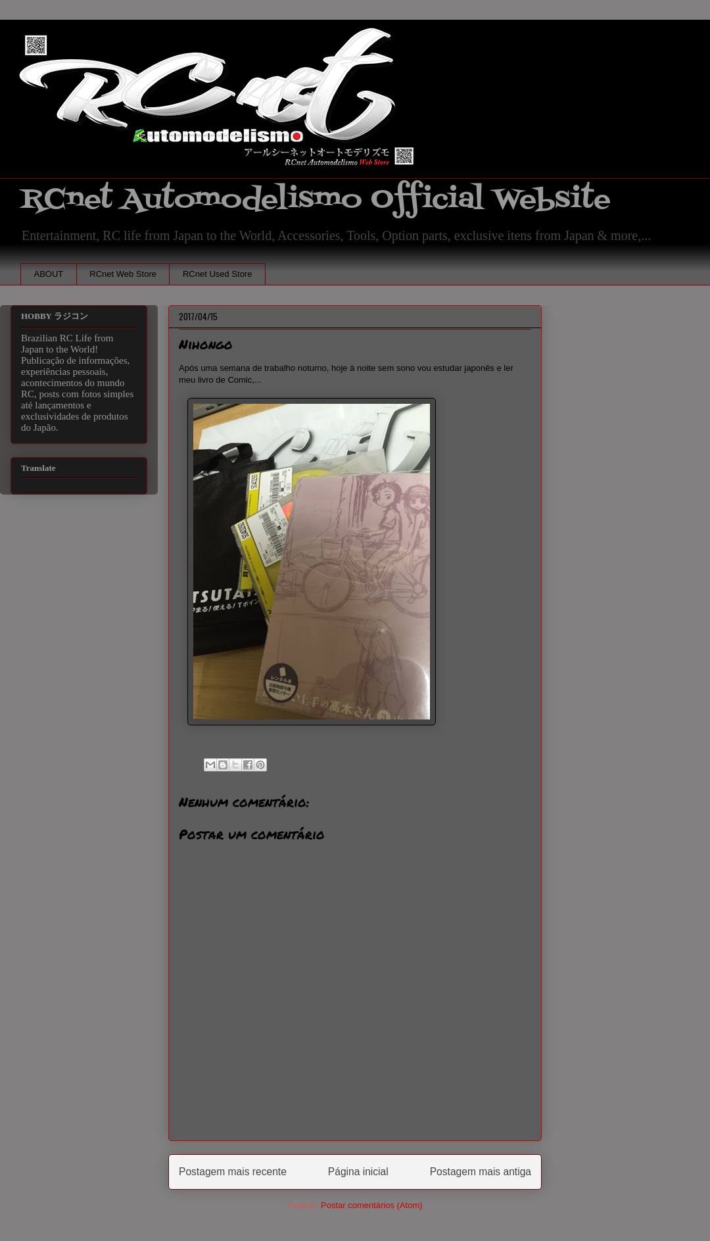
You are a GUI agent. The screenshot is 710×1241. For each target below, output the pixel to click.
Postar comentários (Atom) (372, 1205)
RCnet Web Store (122, 274)
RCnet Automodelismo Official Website (315, 199)
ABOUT (49, 274)
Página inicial (358, 1171)
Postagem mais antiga (480, 1171)
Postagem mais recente (233, 1171)
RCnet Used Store (217, 274)
